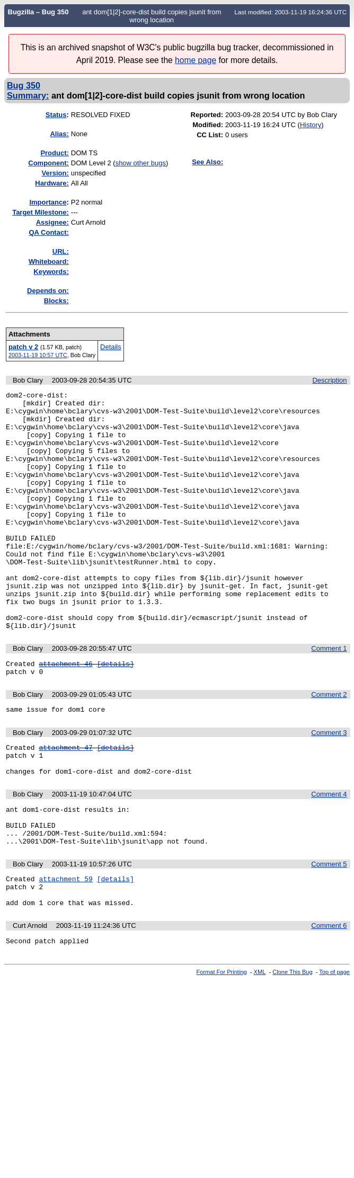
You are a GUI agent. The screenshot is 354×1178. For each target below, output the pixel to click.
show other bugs (141, 163)
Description (329, 380)
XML (260, 1046)
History (310, 125)
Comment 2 (329, 745)
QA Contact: (48, 232)
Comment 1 (329, 696)
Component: (48, 163)
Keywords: (50, 272)
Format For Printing (222, 1046)
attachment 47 (65, 801)
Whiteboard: (49, 261)
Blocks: (56, 301)
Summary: (28, 95)
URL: (60, 251)
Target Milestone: (40, 212)
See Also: (207, 162)
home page (195, 60)
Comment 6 (329, 999)
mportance (47, 202)
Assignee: (52, 222)
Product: (54, 153)
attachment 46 (65, 713)
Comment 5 (329, 931)
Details (110, 347)
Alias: (59, 134)
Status (56, 115)
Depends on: (48, 291)
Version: (55, 173)
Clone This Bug (292, 1046)
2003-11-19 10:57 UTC (37, 355)
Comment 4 (329, 853)
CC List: (210, 135)
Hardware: (52, 183)
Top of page (334, 1046)
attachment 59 (65, 947)
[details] (115, 713)
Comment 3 (329, 785)
